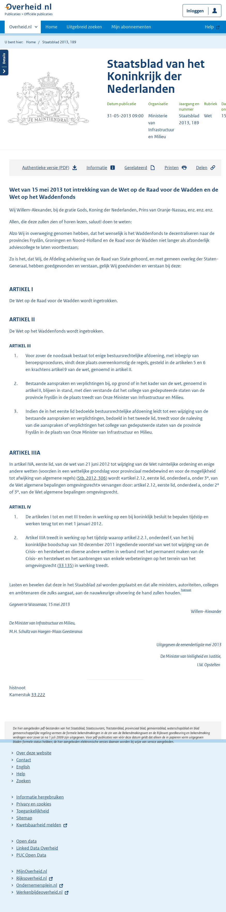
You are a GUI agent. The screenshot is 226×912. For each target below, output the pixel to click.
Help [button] (209, 27)
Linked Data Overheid (37, 848)
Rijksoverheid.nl (31, 878)
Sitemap (24, 818)
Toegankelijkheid (32, 811)
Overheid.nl (20, 28)
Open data (26, 841)
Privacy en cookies (33, 804)
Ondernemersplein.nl (36, 885)
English (23, 767)
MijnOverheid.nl (31, 871)
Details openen (4, 62)
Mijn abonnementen (131, 27)
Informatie (101, 168)
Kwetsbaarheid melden (38, 825)
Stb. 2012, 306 (92, 478)
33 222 (38, 694)
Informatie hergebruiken (40, 797)
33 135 (65, 565)
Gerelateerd (139, 168)
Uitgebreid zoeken (84, 27)
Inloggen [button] (195, 11)
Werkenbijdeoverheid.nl (39, 892)
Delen (206, 168)
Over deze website (33, 753)
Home (51, 27)
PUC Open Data (31, 855)
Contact (23, 760)
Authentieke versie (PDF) (49, 169)
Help (20, 774)
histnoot (186, 590)
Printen (176, 168)
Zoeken (23, 781)
